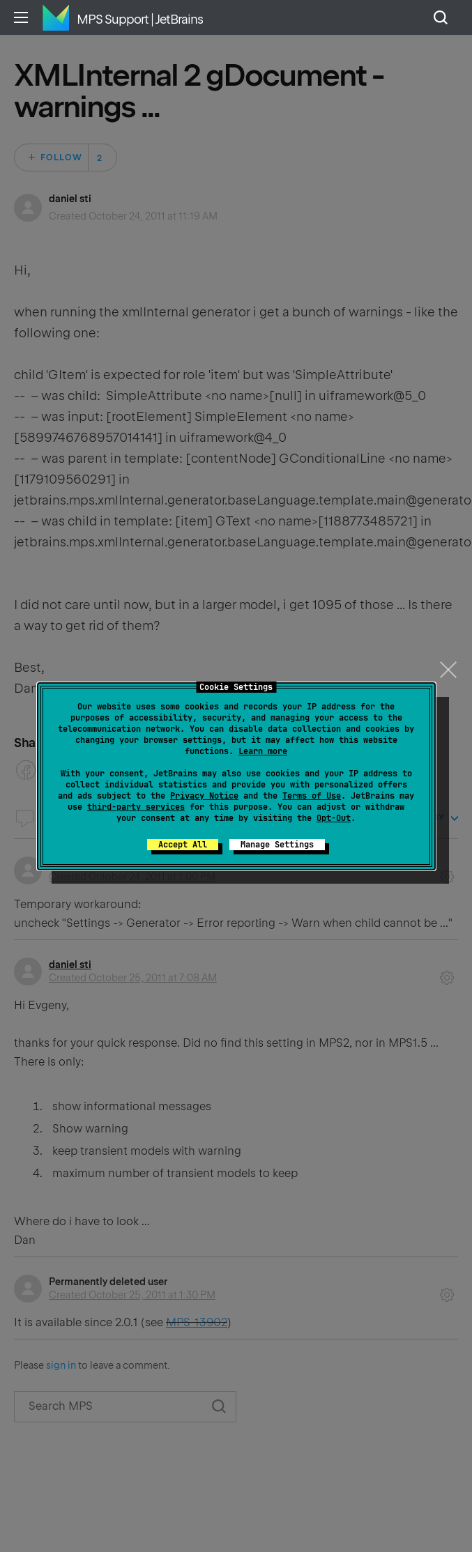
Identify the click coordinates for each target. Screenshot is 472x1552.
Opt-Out (334, 818)
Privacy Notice (204, 795)
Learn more (262, 751)
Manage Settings (277, 844)
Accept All (182, 844)
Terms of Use (311, 795)
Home (55, 17)
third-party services (136, 807)
